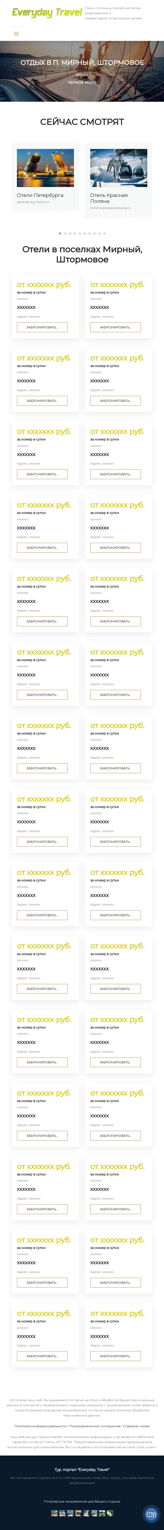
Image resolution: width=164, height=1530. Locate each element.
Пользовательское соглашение (95, 1426)
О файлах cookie (136, 1426)
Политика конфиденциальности (40, 1426)
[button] (60, 233)
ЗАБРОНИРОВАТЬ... (42, 327)
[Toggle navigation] (16, 34)
